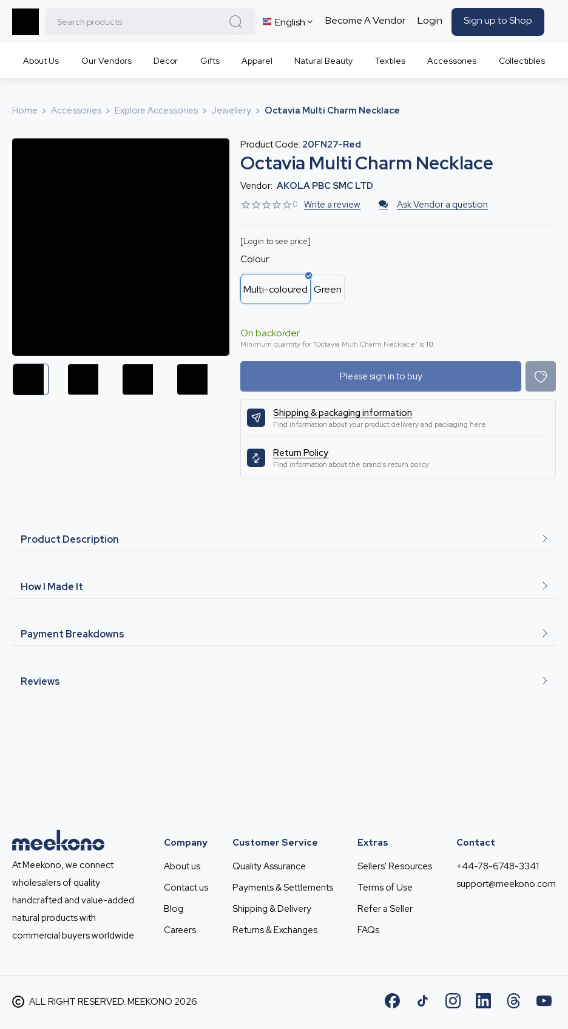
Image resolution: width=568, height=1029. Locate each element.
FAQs (368, 930)
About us (182, 866)
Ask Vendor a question (433, 205)
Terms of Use (385, 887)
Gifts (210, 60)
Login (430, 20)
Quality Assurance (269, 866)
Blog (173, 909)
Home (25, 110)
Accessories (451, 60)
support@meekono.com (506, 884)
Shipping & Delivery (271, 909)
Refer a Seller (385, 909)
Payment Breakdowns (284, 634)
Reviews (284, 681)
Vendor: (256, 186)
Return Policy (300, 453)
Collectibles (522, 60)
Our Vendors (106, 60)
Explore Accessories (156, 110)
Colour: (255, 259)
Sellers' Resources (394, 866)
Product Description (284, 539)
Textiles (390, 60)
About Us (41, 60)
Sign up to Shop (498, 20)
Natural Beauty (323, 60)
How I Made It (284, 586)
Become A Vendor (365, 20)
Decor (166, 60)
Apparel (257, 60)
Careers (180, 930)
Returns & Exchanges (274, 930)
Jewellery (231, 110)
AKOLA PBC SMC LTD (325, 186)
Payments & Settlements (282, 887)
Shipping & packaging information (342, 413)
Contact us (186, 887)
